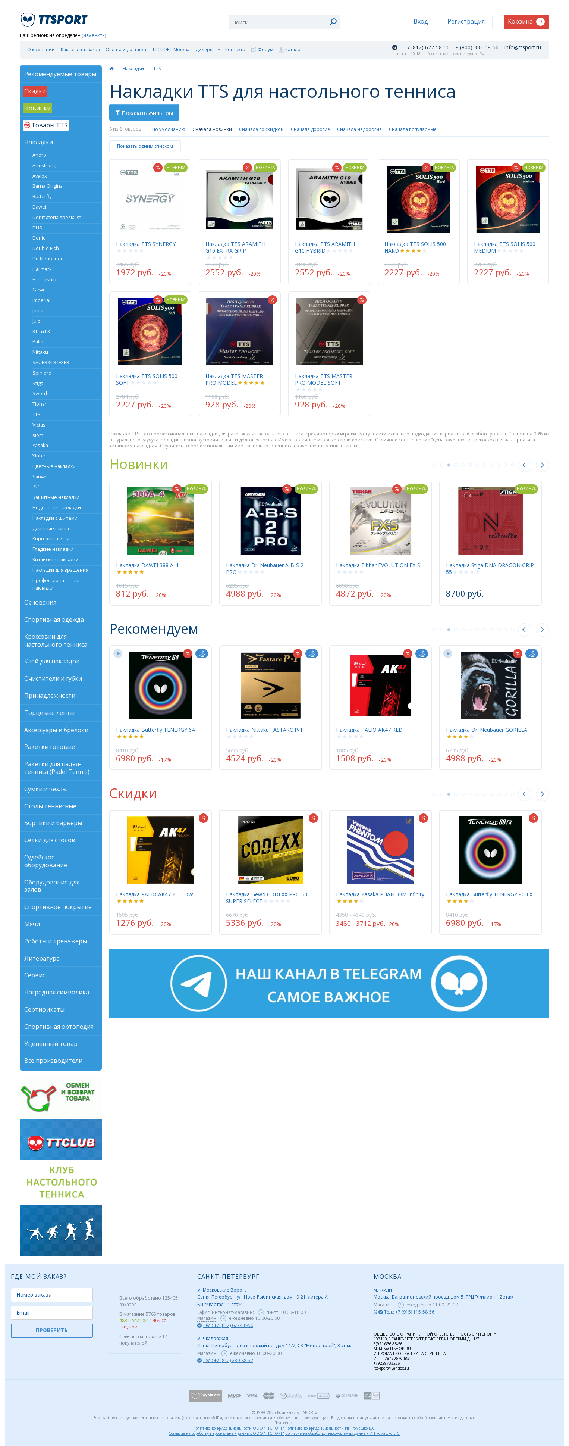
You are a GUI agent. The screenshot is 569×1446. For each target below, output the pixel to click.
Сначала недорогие (359, 129)
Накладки (133, 68)
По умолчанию (168, 129)
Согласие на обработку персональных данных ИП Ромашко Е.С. (342, 1433)
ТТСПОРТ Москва (170, 49)
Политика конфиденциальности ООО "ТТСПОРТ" (238, 1428)
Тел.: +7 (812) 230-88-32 (228, 1360)
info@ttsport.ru (522, 47)
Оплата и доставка (126, 49)
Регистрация (466, 21)
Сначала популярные (413, 129)
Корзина (526, 21)
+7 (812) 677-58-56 (426, 47)
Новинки (138, 464)
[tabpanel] (160, 543)
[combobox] (284, 22)
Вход (421, 21)
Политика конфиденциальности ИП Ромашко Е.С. (330, 1428)
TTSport (55, 16)
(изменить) (94, 35)
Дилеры (204, 49)
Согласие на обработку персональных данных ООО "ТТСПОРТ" (226, 1433)
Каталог (293, 49)
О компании (41, 49)
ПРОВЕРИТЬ (52, 1330)
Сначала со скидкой (261, 129)
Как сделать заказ (80, 49)
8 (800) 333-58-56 (477, 47)
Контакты (235, 49)
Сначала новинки (212, 129)
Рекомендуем (153, 628)
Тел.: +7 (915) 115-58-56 (409, 1312)
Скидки (133, 793)
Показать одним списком (145, 146)
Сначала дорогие (310, 129)
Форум (265, 49)
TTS (157, 68)
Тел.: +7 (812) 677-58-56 (228, 1325)
